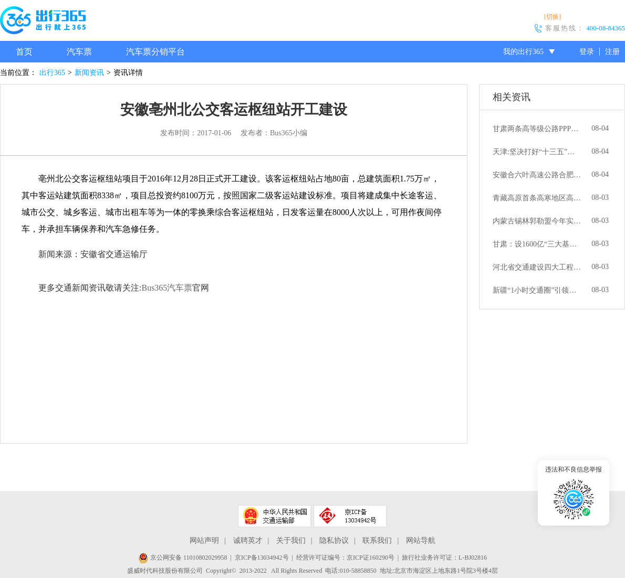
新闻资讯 (89, 73)
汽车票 (79, 51)
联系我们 (377, 540)
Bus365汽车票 (166, 287)
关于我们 (291, 540)
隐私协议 (334, 540)
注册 (612, 52)
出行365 (52, 73)
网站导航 (420, 540)
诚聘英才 (248, 540)
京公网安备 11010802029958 (182, 557)
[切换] (552, 16)
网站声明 (204, 540)
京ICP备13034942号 (262, 557)
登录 (586, 52)
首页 (24, 51)
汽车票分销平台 (155, 51)
